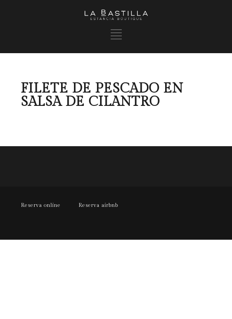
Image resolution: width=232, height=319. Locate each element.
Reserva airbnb (98, 205)
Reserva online (41, 205)
